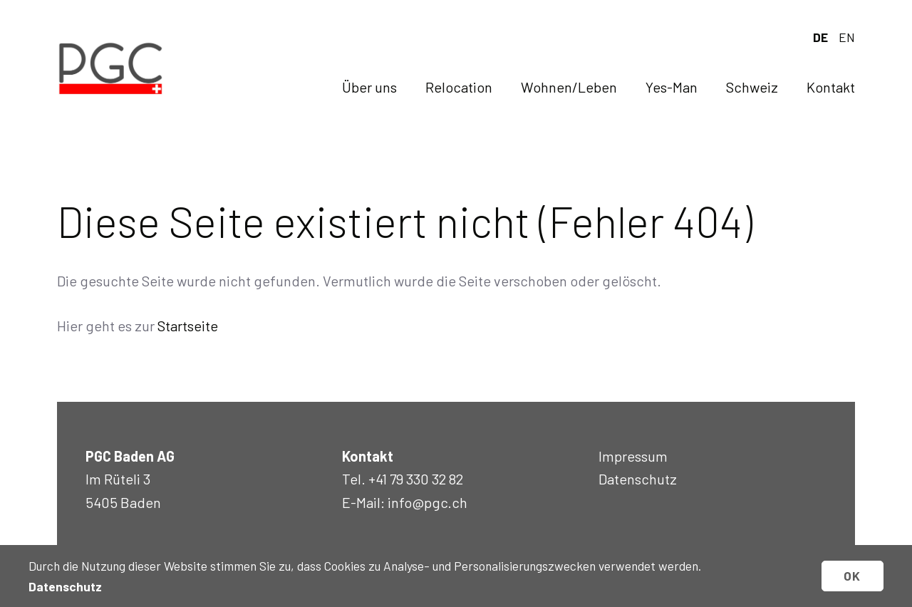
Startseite (187, 325)
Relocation (458, 86)
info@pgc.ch (427, 502)
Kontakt (831, 86)
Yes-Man (672, 86)
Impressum (633, 456)
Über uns (369, 86)
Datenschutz (637, 478)
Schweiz (752, 86)
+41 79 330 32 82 (415, 478)
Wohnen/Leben (569, 86)
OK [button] (853, 575)
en (847, 37)
